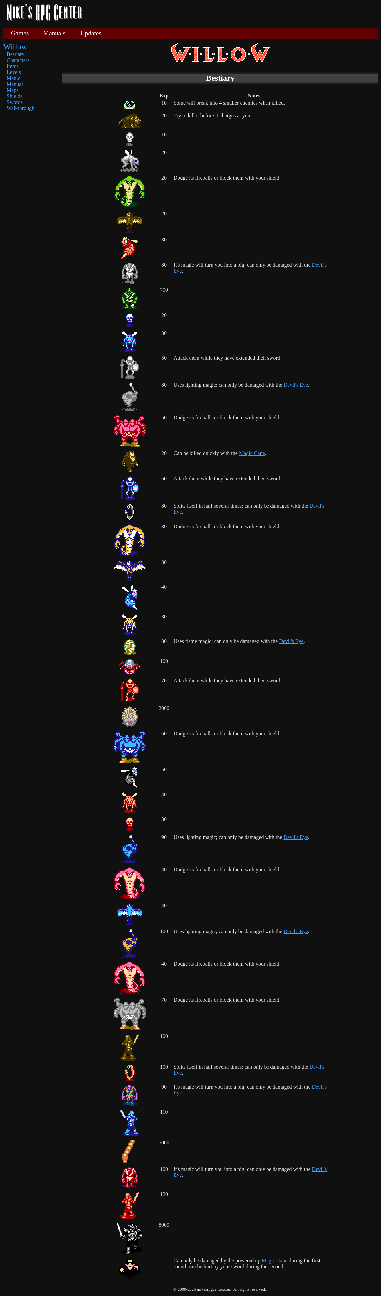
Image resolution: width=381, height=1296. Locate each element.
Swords (15, 102)
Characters (18, 60)
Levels (14, 72)
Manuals (54, 33)
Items (13, 66)
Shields (14, 96)
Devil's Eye (296, 385)
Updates (90, 33)
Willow (15, 46)
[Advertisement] (232, 13)
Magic (13, 78)
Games (20, 33)
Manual (15, 84)
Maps (13, 90)
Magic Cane (252, 453)
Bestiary (15, 54)
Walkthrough (20, 108)
